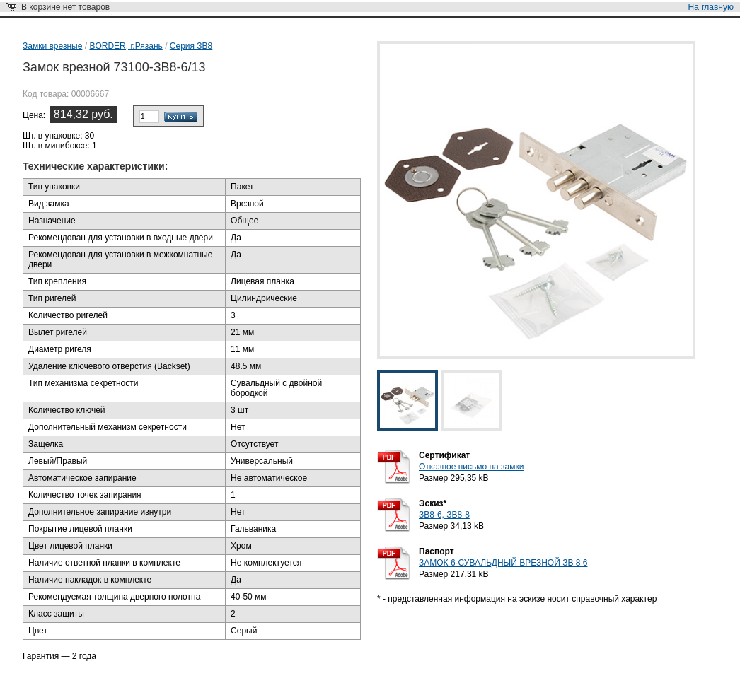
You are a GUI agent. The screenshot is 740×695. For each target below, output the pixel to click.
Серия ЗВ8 (191, 46)
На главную (711, 7)
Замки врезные (52, 46)
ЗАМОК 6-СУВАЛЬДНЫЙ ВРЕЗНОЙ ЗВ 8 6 (503, 563)
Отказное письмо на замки (471, 467)
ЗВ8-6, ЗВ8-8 (444, 515)
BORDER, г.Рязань (125, 46)
